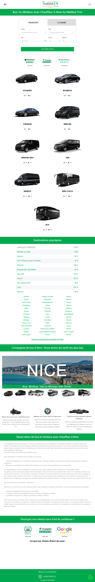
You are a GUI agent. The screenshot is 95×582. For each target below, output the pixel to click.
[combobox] (34, 32)
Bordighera (26, 305)
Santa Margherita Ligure (47, 332)
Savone (26, 311)
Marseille (47, 299)
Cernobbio (47, 320)
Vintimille (47, 311)
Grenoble (26, 314)
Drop (49, 29)
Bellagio (26, 320)
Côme (47, 323)
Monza (68, 329)
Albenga (26, 317)
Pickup (23, 29)
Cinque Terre (26, 323)
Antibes (26, 296)
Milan (26, 308)
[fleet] (79, 411)
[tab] (33, 22)
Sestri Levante (69, 332)
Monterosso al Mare (48, 329)
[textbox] (34, 32)
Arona (48, 317)
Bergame (69, 311)
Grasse (26, 299)
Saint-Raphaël (68, 314)
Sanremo (69, 308)
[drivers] (16, 411)
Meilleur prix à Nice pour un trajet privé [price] (47, 416)
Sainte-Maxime (47, 302)
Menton (68, 299)
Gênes (47, 305)
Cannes (68, 296)
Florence (69, 323)
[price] (47, 411)
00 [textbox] (63, 41)
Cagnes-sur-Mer (47, 296)
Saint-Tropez (26, 302)
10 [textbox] (50, 41)
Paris (47, 314)
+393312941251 (49, 576)
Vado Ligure (26, 335)
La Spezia (47, 326)
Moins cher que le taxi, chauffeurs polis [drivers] (16, 417)
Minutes (64, 38)
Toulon (68, 302)
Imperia (68, 305)
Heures (50, 38)
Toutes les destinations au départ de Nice (47, 339)
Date (22, 38)
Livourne (26, 329)
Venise (47, 335)
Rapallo (26, 332)
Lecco (69, 326)
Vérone (68, 335)
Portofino (47, 308)
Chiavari (68, 320)
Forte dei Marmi (26, 326)
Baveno (68, 317)
